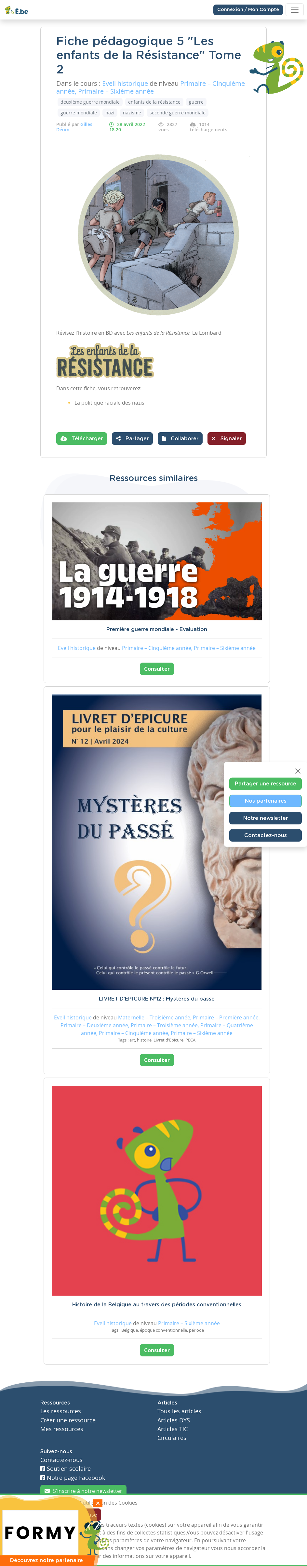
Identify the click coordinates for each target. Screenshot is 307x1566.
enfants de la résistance (154, 102)
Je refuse (86, 1514)
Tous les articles (179, 1411)
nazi (109, 113)
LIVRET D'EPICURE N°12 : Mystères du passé (157, 999)
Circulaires (171, 1438)
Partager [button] (132, 438)
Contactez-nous (265, 835)
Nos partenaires (266, 800)
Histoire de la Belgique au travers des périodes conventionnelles (156, 1304)
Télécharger (81, 438)
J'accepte (55, 1514)
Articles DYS (173, 1420)
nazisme (132, 113)
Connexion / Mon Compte (248, 9)
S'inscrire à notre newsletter (83, 1491)
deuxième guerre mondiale (90, 102)
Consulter (157, 668)
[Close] (298, 771)
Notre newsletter (265, 818)
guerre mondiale (78, 113)
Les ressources (60, 1411)
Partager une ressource (265, 783)
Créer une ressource (68, 1420)
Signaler (227, 438)
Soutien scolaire (65, 1468)
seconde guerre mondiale (178, 113)
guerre (196, 102)
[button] (180, 438)
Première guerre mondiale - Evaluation (156, 629)
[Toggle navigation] (295, 9)
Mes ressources (61, 1429)
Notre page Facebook (72, 1478)
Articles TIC (172, 1429)
